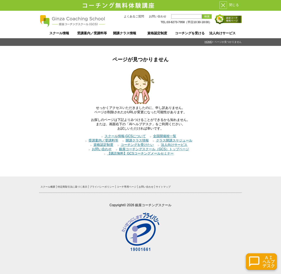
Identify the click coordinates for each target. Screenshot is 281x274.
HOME (208, 42)
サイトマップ (163, 186)
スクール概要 (47, 186)
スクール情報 (59, 33)
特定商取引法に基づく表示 (72, 186)
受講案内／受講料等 (92, 33)
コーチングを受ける (190, 33)
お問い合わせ (157, 16)
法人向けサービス (222, 33)
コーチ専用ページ (126, 186)
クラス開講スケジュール (174, 140)
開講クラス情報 (124, 33)
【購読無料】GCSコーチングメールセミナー (140, 153)
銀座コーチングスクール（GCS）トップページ (154, 149)
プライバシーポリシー (102, 186)
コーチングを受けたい (137, 145)
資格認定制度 (157, 33)
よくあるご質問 (134, 16)
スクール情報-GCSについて (125, 136)
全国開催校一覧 (164, 136)
